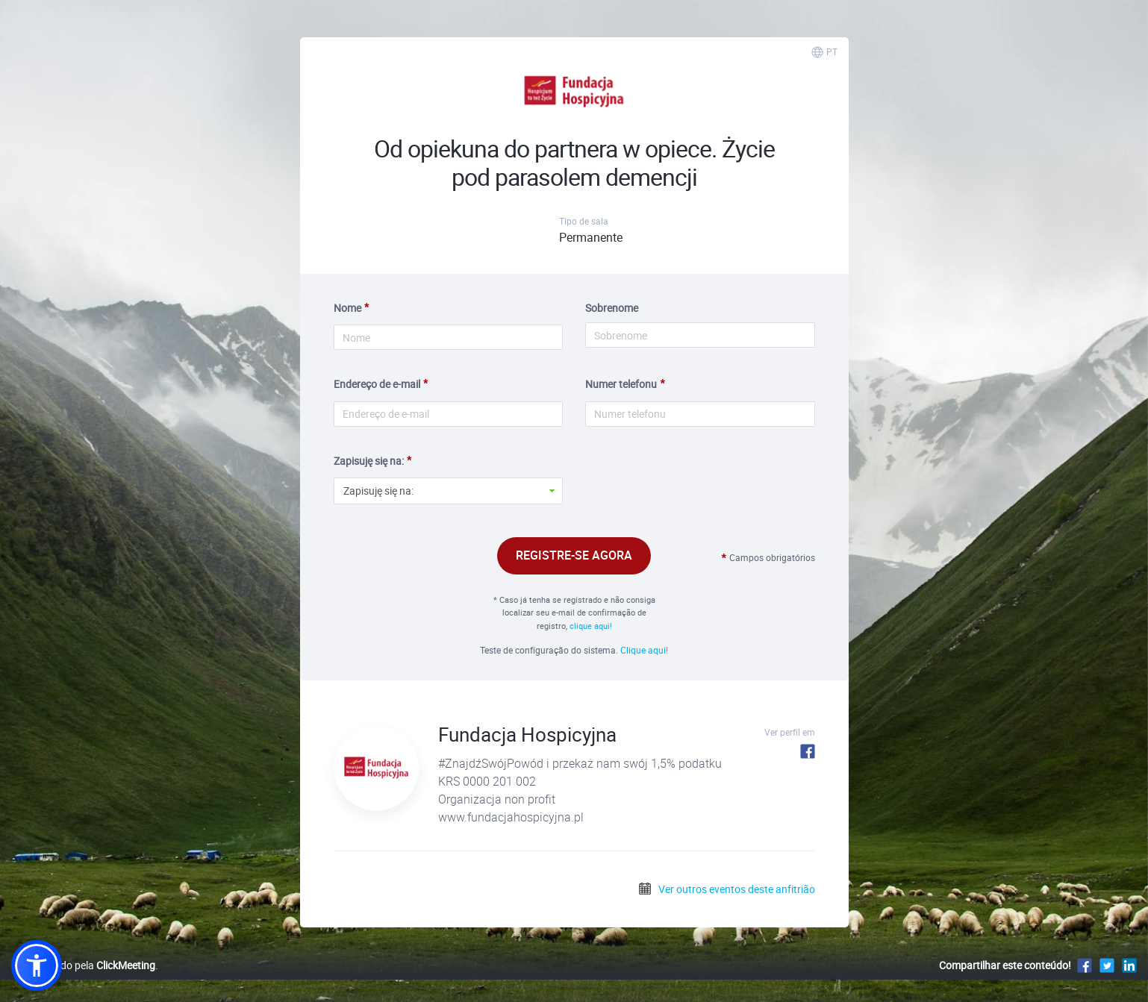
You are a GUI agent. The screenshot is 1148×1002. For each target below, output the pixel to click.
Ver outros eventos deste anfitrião (726, 889)
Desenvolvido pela (83, 965)
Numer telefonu (621, 384)
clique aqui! (591, 625)
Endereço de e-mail (377, 384)
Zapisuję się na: (369, 461)
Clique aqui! (644, 650)
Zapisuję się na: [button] (378, 490)
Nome (347, 308)
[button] (36, 965)
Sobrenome (611, 308)
